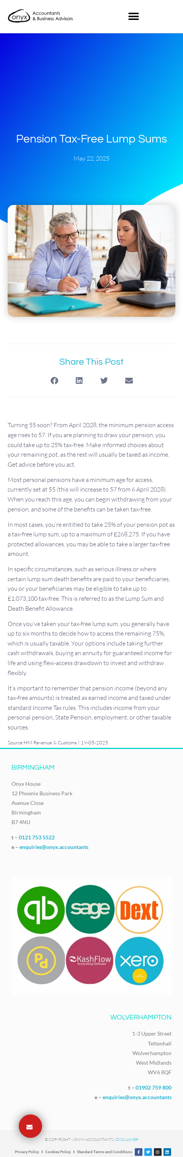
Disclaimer (127, 1139)
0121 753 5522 (37, 837)
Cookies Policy (58, 1152)
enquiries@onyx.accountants (54, 847)
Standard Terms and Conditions (104, 1152)
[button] (133, 16)
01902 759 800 (154, 1087)
